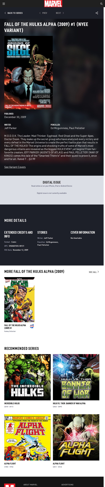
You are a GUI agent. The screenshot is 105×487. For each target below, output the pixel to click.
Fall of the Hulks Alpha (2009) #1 (15, 326)
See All (94, 272)
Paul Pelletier (77, 128)
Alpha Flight (10, 463)
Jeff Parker (10, 128)
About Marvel (30, 485)
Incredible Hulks (12, 403)
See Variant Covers (15, 166)
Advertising (68, 485)
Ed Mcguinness (59, 128)
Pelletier (12, 331)
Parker (6, 331)
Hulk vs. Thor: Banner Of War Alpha (69, 403)
